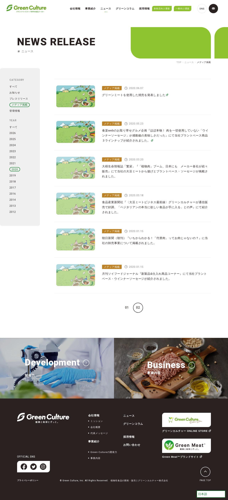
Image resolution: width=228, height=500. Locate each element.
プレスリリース (18, 98)
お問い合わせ (131, 444)
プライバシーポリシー (27, 480)
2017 (12, 188)
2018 (12, 182)
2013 (12, 206)
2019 (12, 175)
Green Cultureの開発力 (103, 452)
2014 (12, 200)
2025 (12, 139)
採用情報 (144, 8)
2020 (15, 169)
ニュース (105, 8)
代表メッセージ (99, 433)
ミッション (96, 421)
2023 (12, 151)
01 (127, 307)
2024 (12, 145)
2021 (12, 163)
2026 (12, 133)
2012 (12, 212)
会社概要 (95, 427)
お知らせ (14, 92)
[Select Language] (211, 494)
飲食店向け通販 (162, 8)
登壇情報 (14, 110)
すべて (13, 86)
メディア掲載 (20, 104)
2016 (12, 194)
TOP (179, 62)
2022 (12, 157)
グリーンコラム (125, 8)
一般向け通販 (183, 8)
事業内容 (95, 458)
